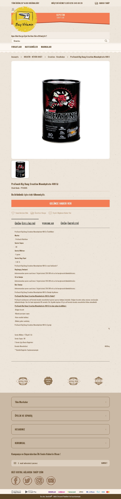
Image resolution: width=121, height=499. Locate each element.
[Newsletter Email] (60, 463)
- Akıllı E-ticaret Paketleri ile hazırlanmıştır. (67, 496)
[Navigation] (31, 47)
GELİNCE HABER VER (60, 203)
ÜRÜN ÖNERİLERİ (70, 223)
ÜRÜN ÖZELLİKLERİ (25, 224)
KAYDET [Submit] (104, 463)
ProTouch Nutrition (22, 239)
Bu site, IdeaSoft (46, 496)
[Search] (60, 41)
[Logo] (60, 19)
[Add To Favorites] (20, 213)
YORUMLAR (48, 223)
